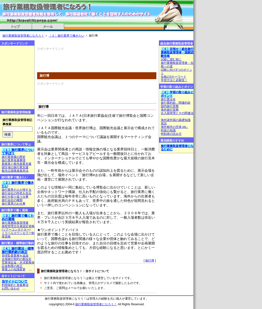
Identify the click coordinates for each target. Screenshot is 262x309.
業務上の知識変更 (13, 269)
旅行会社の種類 (12, 200)
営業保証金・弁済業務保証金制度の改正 (18, 264)
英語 (164, 123)
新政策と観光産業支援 (16, 164)
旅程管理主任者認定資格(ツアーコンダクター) (18, 227)
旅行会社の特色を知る (16, 193)
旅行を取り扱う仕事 (15, 196)
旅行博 (149, 260)
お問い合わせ (11, 288)
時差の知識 (168, 130)
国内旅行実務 (170, 106)
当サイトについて (14, 281)
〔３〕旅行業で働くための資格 (18, 217)
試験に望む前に (171, 59)
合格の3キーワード (173, 76)
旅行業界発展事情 (13, 160)
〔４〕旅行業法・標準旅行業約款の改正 (18, 250)
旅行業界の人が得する (16, 189)
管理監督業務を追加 (15, 255)
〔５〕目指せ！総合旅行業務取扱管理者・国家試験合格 (177, 52)
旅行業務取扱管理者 (15, 222)
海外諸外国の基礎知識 (176, 120)
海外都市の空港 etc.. (174, 127)
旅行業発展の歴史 (13, 157)
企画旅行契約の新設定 (16, 259)
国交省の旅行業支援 (15, 167)
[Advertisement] (95, 58)
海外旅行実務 (170, 109)
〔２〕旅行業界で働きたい (66, 35)
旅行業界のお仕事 (13, 203)
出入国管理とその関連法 (177, 113)
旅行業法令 (168, 99)
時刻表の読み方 (171, 134)
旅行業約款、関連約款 (176, 102)
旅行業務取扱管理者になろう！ (23, 35)
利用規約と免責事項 (15, 285)
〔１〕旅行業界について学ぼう (18, 151)
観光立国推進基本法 (15, 170)
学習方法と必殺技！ (174, 80)
